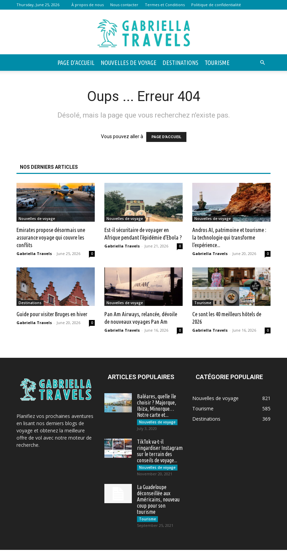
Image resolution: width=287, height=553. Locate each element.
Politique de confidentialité (216, 4)
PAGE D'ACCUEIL (166, 137)
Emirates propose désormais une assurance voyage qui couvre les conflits (50, 237)
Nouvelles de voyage (129, 62)
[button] (262, 62)
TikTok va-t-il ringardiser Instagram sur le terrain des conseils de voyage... (160, 452)
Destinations (180, 62)
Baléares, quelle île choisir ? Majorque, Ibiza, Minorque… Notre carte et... (156, 405)
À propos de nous (87, 4)
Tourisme (217, 62)
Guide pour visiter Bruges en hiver (51, 314)
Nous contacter (124, 4)
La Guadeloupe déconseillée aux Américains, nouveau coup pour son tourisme (158, 501)
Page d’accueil (75, 62)
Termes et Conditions (165, 4)
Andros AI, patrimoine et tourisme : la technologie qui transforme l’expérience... (229, 237)
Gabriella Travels (34, 253)
